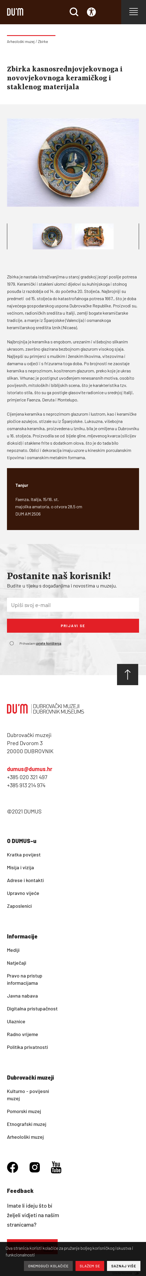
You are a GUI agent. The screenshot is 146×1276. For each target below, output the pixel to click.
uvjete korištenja (48, 644)
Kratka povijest (24, 854)
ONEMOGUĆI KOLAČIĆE (48, 1266)
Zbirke (43, 41)
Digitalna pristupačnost (32, 1008)
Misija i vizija (20, 867)
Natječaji (16, 963)
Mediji (13, 950)
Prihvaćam (40, 643)
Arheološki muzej (21, 41)
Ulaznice (16, 1021)
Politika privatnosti (27, 1047)
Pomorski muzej (24, 1111)
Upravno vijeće (23, 893)
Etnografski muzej (26, 1124)
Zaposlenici (19, 906)
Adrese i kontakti (25, 880)
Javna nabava (22, 996)
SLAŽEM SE (90, 1266)
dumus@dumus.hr (29, 768)
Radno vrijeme (22, 1034)
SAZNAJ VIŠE (123, 1266)
